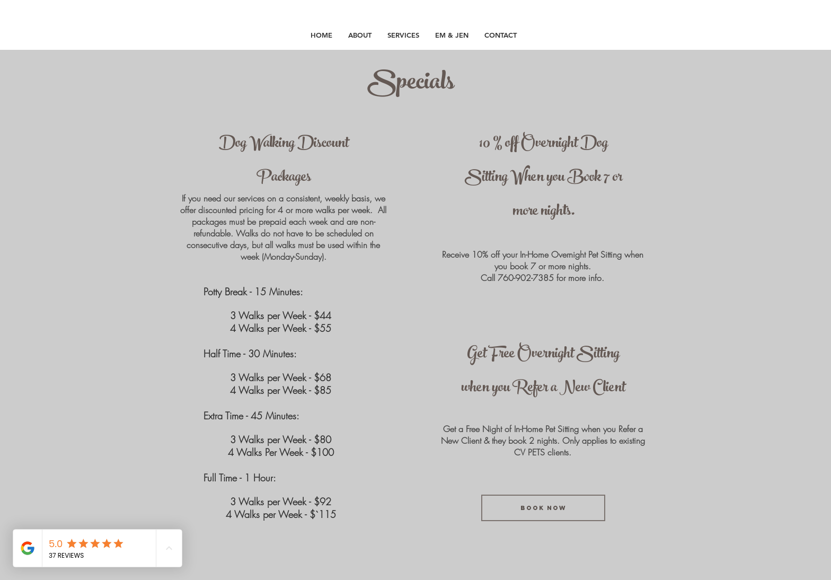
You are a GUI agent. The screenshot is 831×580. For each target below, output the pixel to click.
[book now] (543, 508)
